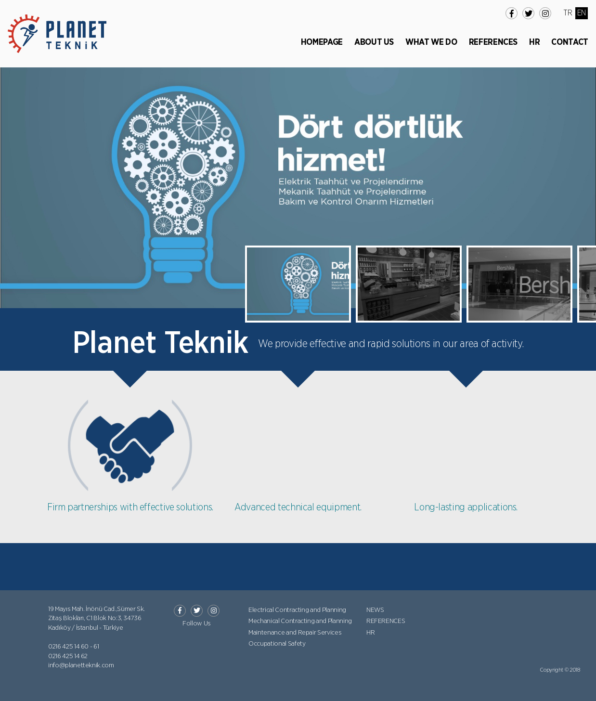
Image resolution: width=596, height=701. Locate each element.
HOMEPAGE (322, 42)
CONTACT (569, 42)
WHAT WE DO (431, 42)
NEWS (375, 610)
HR (534, 42)
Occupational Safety (276, 643)
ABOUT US (374, 42)
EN (581, 13)
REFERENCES (493, 42)
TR (567, 13)
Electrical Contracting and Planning (297, 610)
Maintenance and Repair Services (294, 632)
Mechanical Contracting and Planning (300, 621)
